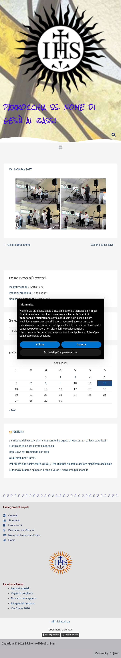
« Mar (12, 410)
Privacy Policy (52, 634)
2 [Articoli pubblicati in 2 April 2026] (60, 377)
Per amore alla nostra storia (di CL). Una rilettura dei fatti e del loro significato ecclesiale (60, 463)
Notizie (18, 432)
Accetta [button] (81, 344)
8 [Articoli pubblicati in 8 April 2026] (45, 383)
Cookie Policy (71, 634)
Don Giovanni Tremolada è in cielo (29, 451)
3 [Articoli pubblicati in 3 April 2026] (75, 377)
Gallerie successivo (104, 244)
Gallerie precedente (17, 244)
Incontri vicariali (18, 286)
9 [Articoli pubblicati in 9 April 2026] (60, 383)
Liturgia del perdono (23, 603)
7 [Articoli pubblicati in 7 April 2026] (31, 383)
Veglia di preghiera (20, 292)
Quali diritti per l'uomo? (22, 457)
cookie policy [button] (84, 317)
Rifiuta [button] (40, 344)
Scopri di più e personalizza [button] (60, 352)
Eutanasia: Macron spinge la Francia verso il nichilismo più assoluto (48, 469)
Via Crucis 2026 (20, 608)
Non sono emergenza (23, 598)
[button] (60, 141)
